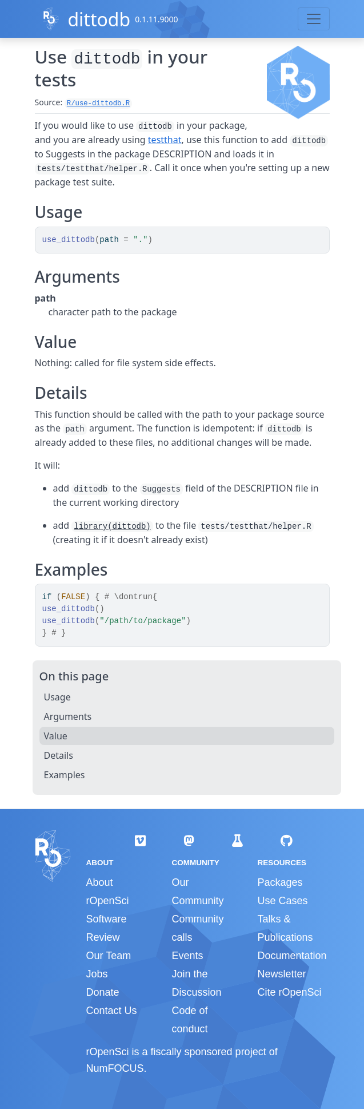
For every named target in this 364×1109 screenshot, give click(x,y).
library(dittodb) (112, 526)
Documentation (291, 955)
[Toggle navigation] (314, 18)
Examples (64, 775)
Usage (57, 697)
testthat (165, 139)
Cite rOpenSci (289, 992)
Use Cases (282, 900)
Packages (279, 882)
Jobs (97, 974)
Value (55, 736)
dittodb (98, 19)
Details (58, 755)
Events (187, 955)
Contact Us (111, 1010)
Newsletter (281, 974)
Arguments (68, 716)
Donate (102, 992)
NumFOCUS (115, 1068)
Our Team (108, 955)
